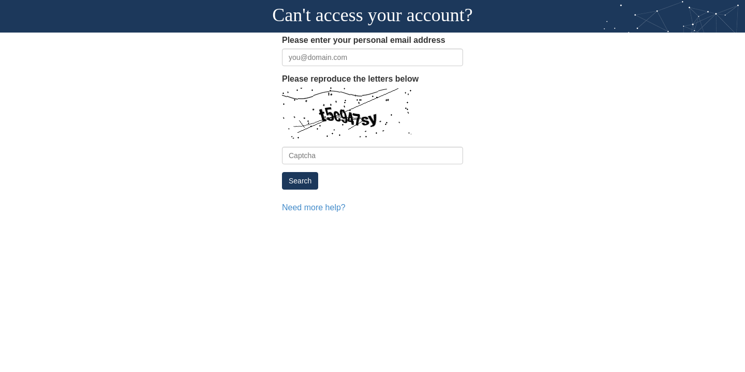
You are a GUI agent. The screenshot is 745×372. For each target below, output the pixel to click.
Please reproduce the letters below (341, 78)
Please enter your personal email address (353, 40)
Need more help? (309, 207)
